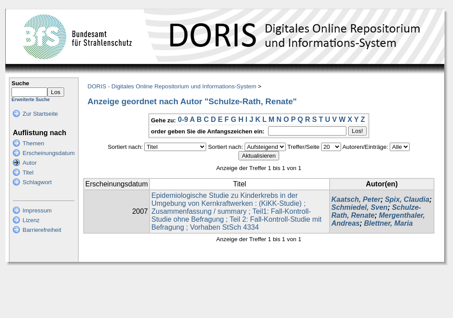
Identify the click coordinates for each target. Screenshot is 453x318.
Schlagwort (37, 182)
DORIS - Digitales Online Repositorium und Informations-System (172, 86)
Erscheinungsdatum (49, 153)
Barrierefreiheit (42, 230)
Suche (20, 83)
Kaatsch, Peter (355, 199)
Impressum (37, 210)
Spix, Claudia (407, 199)
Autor (30, 162)
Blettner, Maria (388, 223)
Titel (28, 172)
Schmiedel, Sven (359, 207)
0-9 (183, 119)
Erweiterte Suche (31, 99)
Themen (33, 143)
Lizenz (31, 220)
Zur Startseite (40, 113)
